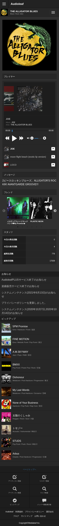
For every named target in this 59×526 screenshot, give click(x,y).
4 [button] (32, 226)
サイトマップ (26, 516)
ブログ (16, 516)
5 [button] (36, 226)
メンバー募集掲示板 (44, 502)
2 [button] (22, 226)
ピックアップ (14, 502)
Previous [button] (4, 210)
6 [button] (41, 226)
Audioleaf (17, 3)
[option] (18, 211)
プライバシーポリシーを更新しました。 (24, 302)
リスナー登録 (44, 478)
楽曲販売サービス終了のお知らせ (20, 286)
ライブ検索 (44, 490)
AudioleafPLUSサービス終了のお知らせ (24, 279)
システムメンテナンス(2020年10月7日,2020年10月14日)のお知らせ (29, 311)
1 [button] (17, 226)
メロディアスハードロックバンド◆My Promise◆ (18, 210)
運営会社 (50, 512)
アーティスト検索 (14, 490)
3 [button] (27, 226)
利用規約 (19, 512)
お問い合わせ (40, 516)
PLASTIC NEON (41, 209)
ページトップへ (29, 469)
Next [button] (55, 210)
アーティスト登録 (14, 478)
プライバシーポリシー (34, 512)
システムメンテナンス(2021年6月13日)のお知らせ (29, 294)
